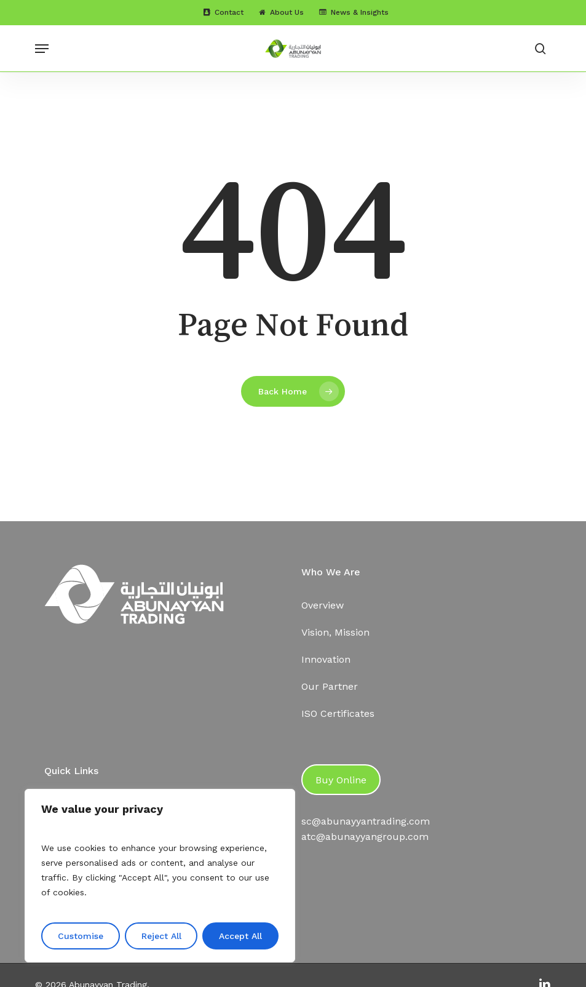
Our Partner (329, 686)
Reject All (161, 936)
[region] (160, 875)
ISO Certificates (337, 713)
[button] (42, 48)
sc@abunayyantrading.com (365, 821)
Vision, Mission (335, 632)
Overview (322, 605)
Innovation (325, 659)
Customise (80, 936)
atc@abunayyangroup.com (365, 836)
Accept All (240, 936)
